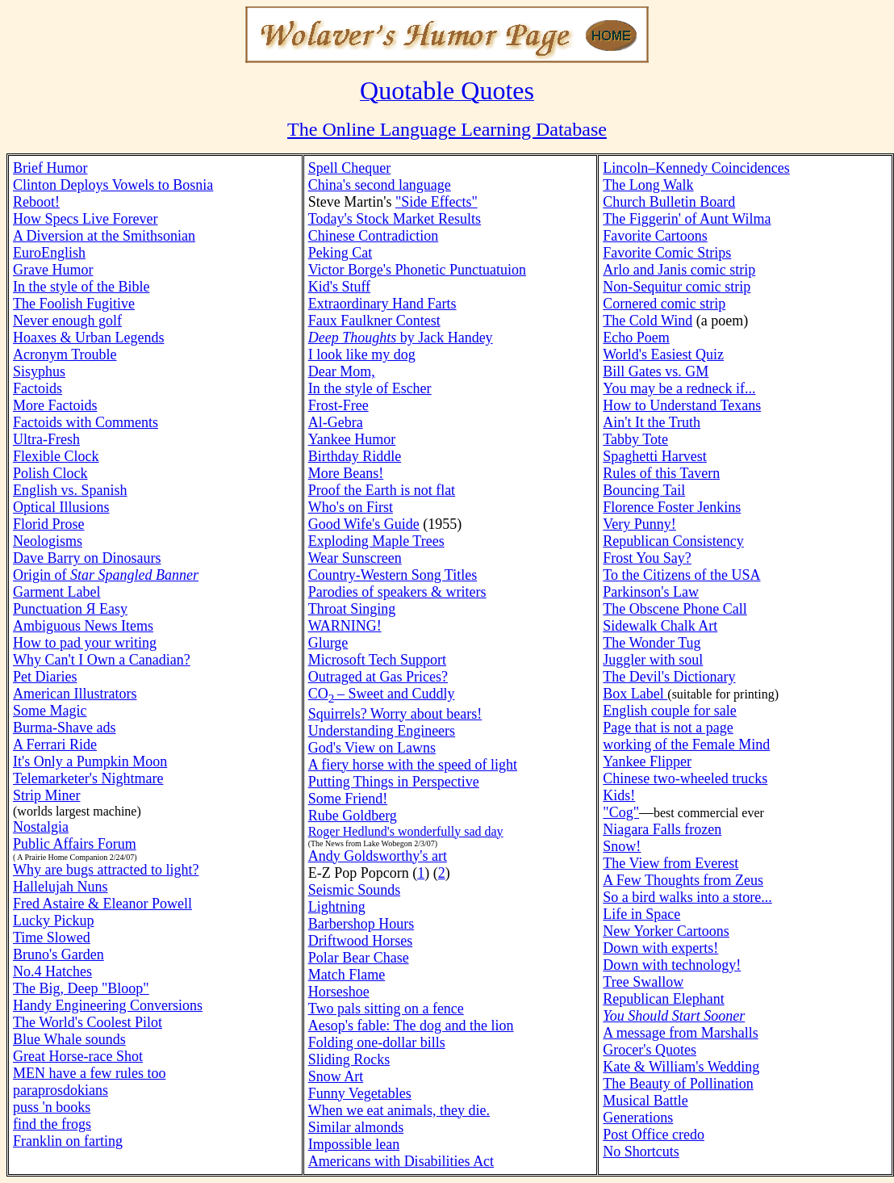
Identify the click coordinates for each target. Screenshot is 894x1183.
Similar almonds (356, 1127)
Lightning (337, 907)
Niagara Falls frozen (662, 829)
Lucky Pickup (53, 920)
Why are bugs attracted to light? (105, 870)
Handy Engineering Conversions (108, 1005)
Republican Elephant (663, 999)
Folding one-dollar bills (376, 1042)
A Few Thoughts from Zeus (683, 880)
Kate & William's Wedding (681, 1067)
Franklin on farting (68, 1141)
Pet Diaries (45, 677)
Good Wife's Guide (364, 524)
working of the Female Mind (686, 744)
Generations (638, 1118)
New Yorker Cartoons (666, 931)
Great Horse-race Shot (78, 1056)
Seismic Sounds (354, 890)
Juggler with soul (653, 660)
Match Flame (346, 975)
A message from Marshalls (680, 1033)
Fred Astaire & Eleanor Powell (102, 904)
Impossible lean (353, 1144)
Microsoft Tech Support (377, 660)
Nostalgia (41, 827)
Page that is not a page (668, 727)
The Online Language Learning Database (447, 129)
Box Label (635, 694)
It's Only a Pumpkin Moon (90, 761)
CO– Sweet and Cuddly (381, 694)
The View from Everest (670, 863)
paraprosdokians (60, 1090)
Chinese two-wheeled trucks (685, 778)
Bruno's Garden (58, 954)
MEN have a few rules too (89, 1073)
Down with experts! (660, 948)
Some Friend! (348, 799)
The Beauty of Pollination (678, 1084)
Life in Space (641, 914)
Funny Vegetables (359, 1093)
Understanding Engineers (381, 731)
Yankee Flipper (647, 761)
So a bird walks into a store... (687, 897)
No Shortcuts (641, 1151)
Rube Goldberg (352, 816)
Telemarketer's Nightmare (88, 778)
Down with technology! (672, 965)
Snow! (622, 846)
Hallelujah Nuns (60, 887)
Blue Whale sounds (69, 1039)
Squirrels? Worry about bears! (395, 714)
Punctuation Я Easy (70, 609)
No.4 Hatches (52, 971)
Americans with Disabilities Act (401, 1161)
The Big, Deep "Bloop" (81, 988)
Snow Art (336, 1076)
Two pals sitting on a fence (386, 1009)
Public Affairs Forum (74, 844)
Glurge (328, 643)
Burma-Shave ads (64, 727)
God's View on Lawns (372, 748)
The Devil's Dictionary (669, 677)
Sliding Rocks (349, 1059)
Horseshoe (339, 992)
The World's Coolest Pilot (87, 1022)
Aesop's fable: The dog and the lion (411, 1025)
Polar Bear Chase (358, 958)
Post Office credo (653, 1134)
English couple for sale (669, 711)
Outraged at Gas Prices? (378, 677)
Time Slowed (51, 937)
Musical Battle (645, 1101)
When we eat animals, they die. (399, 1110)
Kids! (619, 795)
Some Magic (50, 711)
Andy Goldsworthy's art (377, 856)
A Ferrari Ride (55, 744)
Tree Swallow (643, 982)
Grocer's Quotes (649, 1050)
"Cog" (621, 812)
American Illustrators (74, 694)
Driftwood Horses (360, 941)
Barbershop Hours (361, 924)
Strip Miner (47, 795)
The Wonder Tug (651, 643)
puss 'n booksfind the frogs (52, 1115)
